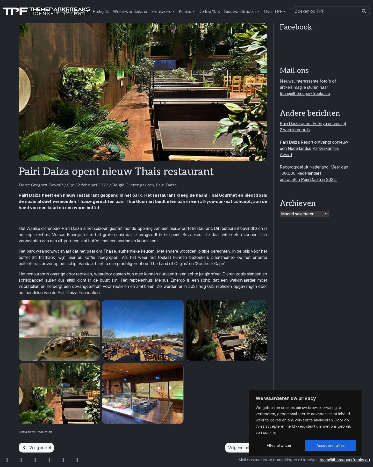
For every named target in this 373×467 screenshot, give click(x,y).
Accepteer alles (331, 445)
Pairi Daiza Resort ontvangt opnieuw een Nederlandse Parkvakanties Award (314, 148)
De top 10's (209, 11)
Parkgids (101, 11)
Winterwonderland (130, 11)
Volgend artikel (246, 447)
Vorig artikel (36, 447)
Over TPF (273, 11)
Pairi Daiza (166, 185)
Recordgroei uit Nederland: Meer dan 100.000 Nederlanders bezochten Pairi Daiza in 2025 (314, 173)
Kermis (185, 11)
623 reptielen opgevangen (232, 286)
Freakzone (161, 11)
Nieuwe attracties (240, 11)
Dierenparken (140, 185)
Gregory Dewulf (47, 185)
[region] (306, 423)
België (118, 185)
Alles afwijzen (279, 445)
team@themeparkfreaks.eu (305, 93)
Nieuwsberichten (69, 11)
